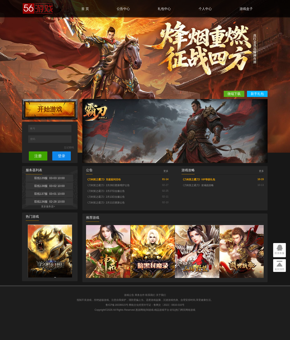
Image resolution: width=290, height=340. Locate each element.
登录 (61, 156)
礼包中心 (164, 9)
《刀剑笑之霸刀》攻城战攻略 (198, 185)
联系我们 (150, 295)
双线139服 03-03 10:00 (49, 178)
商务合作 (140, 295)
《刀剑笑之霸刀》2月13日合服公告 (105, 196)
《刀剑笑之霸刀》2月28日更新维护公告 (108, 185)
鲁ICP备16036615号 (117, 304)
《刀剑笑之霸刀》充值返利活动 (103, 179)
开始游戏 (49, 109)
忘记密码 (69, 147)
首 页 (85, 9)
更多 (165, 171)
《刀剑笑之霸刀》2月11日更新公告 (105, 202)
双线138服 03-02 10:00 (49, 186)
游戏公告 (129, 295)
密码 (33, 139)
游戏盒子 (246, 9)
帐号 (33, 128)
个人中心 (205, 9)
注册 (38, 156)
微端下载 (234, 94)
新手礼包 (257, 94)
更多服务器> (48, 206)
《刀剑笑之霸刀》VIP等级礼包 (198, 179)
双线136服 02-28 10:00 (49, 201)
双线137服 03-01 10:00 (49, 193)
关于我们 (161, 295)
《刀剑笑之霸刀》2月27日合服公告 (105, 191)
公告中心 (123, 9)
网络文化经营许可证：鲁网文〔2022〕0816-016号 (156, 304)
